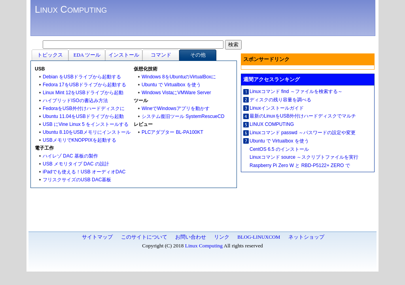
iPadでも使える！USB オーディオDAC (84, 172)
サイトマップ (97, 237)
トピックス (50, 55)
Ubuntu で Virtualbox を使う (171, 84)
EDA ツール (87, 55)
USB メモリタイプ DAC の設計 (76, 164)
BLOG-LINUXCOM (258, 237)
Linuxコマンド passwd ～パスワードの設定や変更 (303, 132)
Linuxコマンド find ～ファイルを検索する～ (296, 91)
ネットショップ (306, 237)
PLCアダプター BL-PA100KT (172, 132)
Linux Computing (204, 246)
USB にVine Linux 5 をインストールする (86, 124)
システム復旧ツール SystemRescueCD (183, 116)
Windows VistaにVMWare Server (176, 92)
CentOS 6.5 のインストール (279, 149)
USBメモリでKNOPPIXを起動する (79, 140)
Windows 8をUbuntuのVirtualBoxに (179, 77)
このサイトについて (144, 237)
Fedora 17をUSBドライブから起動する (84, 84)
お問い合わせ (190, 237)
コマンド (161, 55)
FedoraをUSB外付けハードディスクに (84, 108)
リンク (221, 237)
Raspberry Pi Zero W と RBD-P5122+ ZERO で (300, 165)
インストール (123, 55)
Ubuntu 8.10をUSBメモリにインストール (87, 132)
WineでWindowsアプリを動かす (176, 108)
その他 (198, 55)
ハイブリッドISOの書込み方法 (75, 100)
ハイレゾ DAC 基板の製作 (70, 156)
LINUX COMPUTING (272, 124)
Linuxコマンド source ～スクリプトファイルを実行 (304, 157)
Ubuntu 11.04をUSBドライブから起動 (83, 116)
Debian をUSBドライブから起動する (82, 77)
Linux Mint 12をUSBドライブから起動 (83, 92)
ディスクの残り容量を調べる (280, 100)
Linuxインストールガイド (277, 108)
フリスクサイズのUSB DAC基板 (77, 179)
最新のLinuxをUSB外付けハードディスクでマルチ (303, 116)
